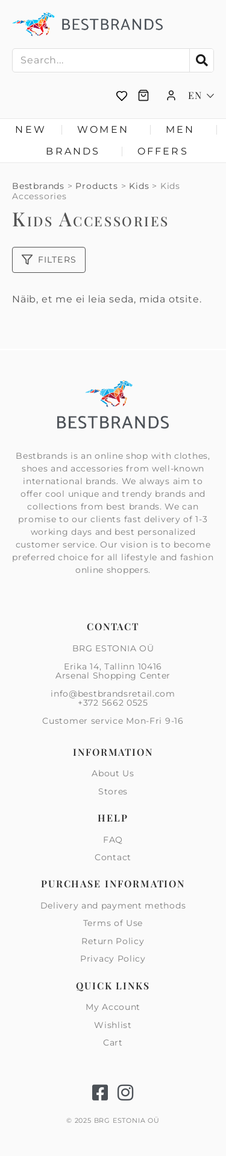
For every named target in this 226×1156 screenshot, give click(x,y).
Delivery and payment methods (113, 906)
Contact (113, 857)
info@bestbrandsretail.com (113, 693)
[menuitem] (201, 95)
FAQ (113, 840)
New (30, 129)
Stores (113, 791)
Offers (163, 151)
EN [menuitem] (195, 95)
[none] (201, 95)
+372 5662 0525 (113, 702)
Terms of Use (113, 923)
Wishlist (113, 1025)
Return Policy (112, 941)
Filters (49, 260)
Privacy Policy (113, 958)
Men (183, 130)
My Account (113, 1007)
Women (106, 130)
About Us (113, 774)
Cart (113, 1042)
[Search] (201, 60)
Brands (76, 151)
